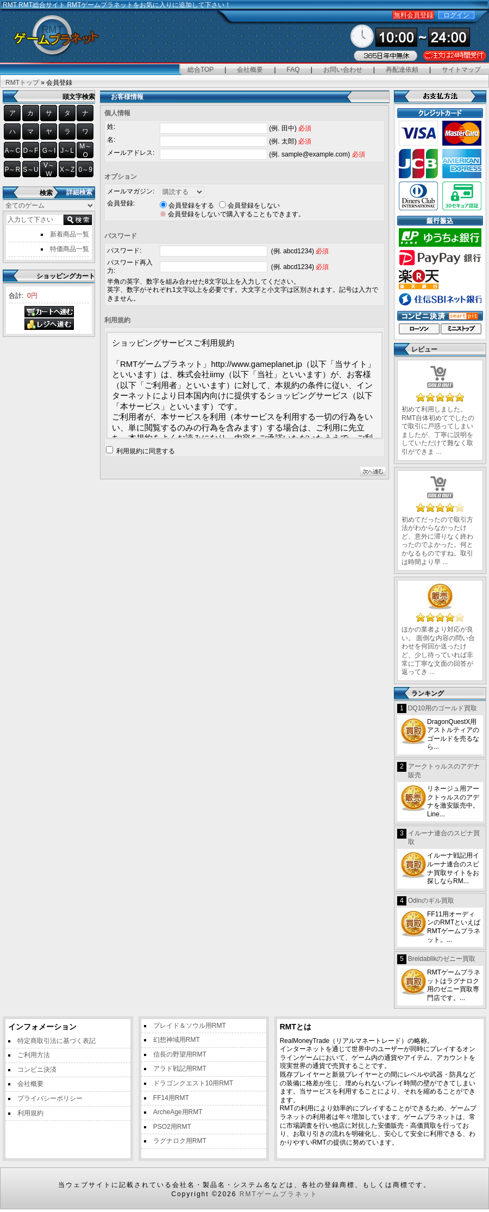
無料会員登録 (413, 15)
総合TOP (200, 69)
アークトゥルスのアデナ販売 (444, 771)
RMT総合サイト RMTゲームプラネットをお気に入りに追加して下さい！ (124, 5)
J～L (67, 150)
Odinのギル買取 (431, 900)
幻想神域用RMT (176, 1040)
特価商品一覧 (69, 249)
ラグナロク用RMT (179, 1141)
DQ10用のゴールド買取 (442, 708)
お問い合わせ (342, 69)
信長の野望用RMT (179, 1054)
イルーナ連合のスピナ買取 (444, 837)
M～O (85, 150)
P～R (12, 169)
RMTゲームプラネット (279, 1194)
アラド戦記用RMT (179, 1068)
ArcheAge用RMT (178, 1112)
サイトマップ (461, 69)
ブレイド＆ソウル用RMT (189, 1025)
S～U (31, 169)
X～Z (67, 169)
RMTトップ (22, 82)
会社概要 (250, 69)
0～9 (85, 169)
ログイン (456, 15)
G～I (49, 150)
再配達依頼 (402, 69)
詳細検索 (79, 192)
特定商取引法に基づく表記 (56, 1041)
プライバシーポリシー (50, 1098)
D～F (30, 150)
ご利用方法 (33, 1055)
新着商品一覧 (69, 234)
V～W (48, 169)
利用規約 (30, 1113)
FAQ (293, 69)
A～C (12, 150)
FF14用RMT (171, 1098)
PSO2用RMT (172, 1126)
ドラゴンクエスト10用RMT (193, 1083)
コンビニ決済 (37, 1069)
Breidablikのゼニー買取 (442, 959)
